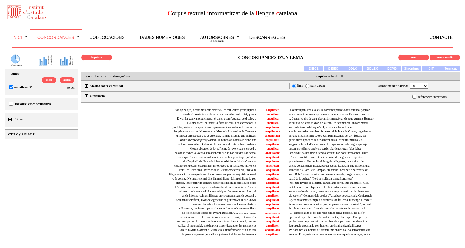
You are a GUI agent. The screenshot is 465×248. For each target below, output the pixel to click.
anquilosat (272, 157)
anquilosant (272, 127)
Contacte (441, 37)
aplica (67, 79)
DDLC (352, 68)
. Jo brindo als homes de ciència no (218, 140)
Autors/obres (217, 39)
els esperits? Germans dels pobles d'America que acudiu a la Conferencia (330, 195)
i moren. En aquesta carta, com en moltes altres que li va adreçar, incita (329, 234)
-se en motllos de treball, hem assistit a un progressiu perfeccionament (329, 191)
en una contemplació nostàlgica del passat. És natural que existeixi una (329, 165)
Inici (17, 37)
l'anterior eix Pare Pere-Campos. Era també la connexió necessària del (329, 170)
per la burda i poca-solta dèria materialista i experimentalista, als (326, 140)
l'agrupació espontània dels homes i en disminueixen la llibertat (325, 225)
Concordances (55, 37)
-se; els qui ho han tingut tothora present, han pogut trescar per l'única (328, 152)
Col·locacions (106, 37)
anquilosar (272, 144)
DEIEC (333, 68)
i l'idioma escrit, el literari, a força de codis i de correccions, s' (221, 122)
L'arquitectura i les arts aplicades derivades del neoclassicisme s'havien (215, 187)
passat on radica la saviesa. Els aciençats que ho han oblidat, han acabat (215, 152)
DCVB (392, 68)
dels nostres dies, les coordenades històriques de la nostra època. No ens (215, 165)
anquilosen (272, 110)
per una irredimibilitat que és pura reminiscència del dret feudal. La (327, 135)
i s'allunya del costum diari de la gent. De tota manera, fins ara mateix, (329, 122)
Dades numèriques (162, 37)
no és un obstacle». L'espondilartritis (224, 204)
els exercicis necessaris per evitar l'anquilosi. (219, 212)
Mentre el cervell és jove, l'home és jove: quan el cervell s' (223, 148)
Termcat (451, 68)
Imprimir (96, 57)
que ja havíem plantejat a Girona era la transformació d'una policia (218, 229)
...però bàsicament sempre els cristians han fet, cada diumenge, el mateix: (331, 200)
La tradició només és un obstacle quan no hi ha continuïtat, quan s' (218, 114)
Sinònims (411, 68)
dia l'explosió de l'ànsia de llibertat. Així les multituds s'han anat (219, 161)
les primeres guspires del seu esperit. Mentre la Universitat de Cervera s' (215, 131)
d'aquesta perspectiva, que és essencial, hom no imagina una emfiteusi (216, 135)
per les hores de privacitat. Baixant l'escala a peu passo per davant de (328, 221)
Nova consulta (444, 57)
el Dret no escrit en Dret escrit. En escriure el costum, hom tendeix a (217, 144)
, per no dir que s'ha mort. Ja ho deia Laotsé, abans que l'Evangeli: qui (329, 217)
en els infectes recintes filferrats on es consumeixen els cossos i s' (219, 195)
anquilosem (273, 165)
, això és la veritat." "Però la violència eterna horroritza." (321, 178)
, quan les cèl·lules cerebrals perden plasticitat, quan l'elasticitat (325, 148)
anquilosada (272, 135)
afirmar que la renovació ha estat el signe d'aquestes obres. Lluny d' (217, 191)
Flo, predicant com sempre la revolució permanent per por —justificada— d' (212, 174)
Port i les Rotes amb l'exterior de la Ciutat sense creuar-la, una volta (217, 170)
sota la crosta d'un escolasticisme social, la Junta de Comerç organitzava (330, 131)
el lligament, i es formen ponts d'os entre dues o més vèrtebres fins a (217, 208)
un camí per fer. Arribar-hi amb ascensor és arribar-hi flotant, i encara (216, 221)
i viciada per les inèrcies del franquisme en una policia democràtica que (330, 229)
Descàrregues (267, 37)
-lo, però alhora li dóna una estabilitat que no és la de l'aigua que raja (328, 144)
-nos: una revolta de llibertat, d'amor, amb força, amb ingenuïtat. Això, (329, 182)
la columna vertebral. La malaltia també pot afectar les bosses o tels (327, 208)
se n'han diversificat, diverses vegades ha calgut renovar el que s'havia (216, 200)
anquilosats (272, 140)
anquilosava (272, 131)
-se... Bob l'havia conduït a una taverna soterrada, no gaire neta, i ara (328, 174)
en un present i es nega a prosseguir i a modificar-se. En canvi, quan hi (329, 114)
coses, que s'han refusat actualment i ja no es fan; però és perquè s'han (216, 157)
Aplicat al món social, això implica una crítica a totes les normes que (217, 225)
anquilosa (272, 114)
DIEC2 (313, 68)
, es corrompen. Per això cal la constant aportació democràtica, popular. (329, 110)
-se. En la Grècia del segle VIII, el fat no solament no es (321, 127)
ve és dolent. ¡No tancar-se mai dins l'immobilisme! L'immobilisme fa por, (214, 178)
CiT (431, 68)
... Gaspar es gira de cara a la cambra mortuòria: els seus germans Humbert (331, 118)
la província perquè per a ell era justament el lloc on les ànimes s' (219, 234)
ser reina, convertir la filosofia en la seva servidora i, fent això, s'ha (218, 217)
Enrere (413, 57)
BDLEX (372, 68)
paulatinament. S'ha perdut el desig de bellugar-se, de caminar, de (326, 161)
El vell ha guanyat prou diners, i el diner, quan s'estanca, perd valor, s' (216, 118)
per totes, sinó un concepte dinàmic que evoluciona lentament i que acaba (214, 127)
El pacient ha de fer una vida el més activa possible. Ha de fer (327, 212)
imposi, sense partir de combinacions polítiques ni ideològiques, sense (216, 182)
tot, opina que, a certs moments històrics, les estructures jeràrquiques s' (215, 110)
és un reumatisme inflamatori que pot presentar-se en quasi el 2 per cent (330, 204)
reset (49, 79)
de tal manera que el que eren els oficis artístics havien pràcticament (328, 187)
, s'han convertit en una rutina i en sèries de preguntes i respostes (326, 157)
